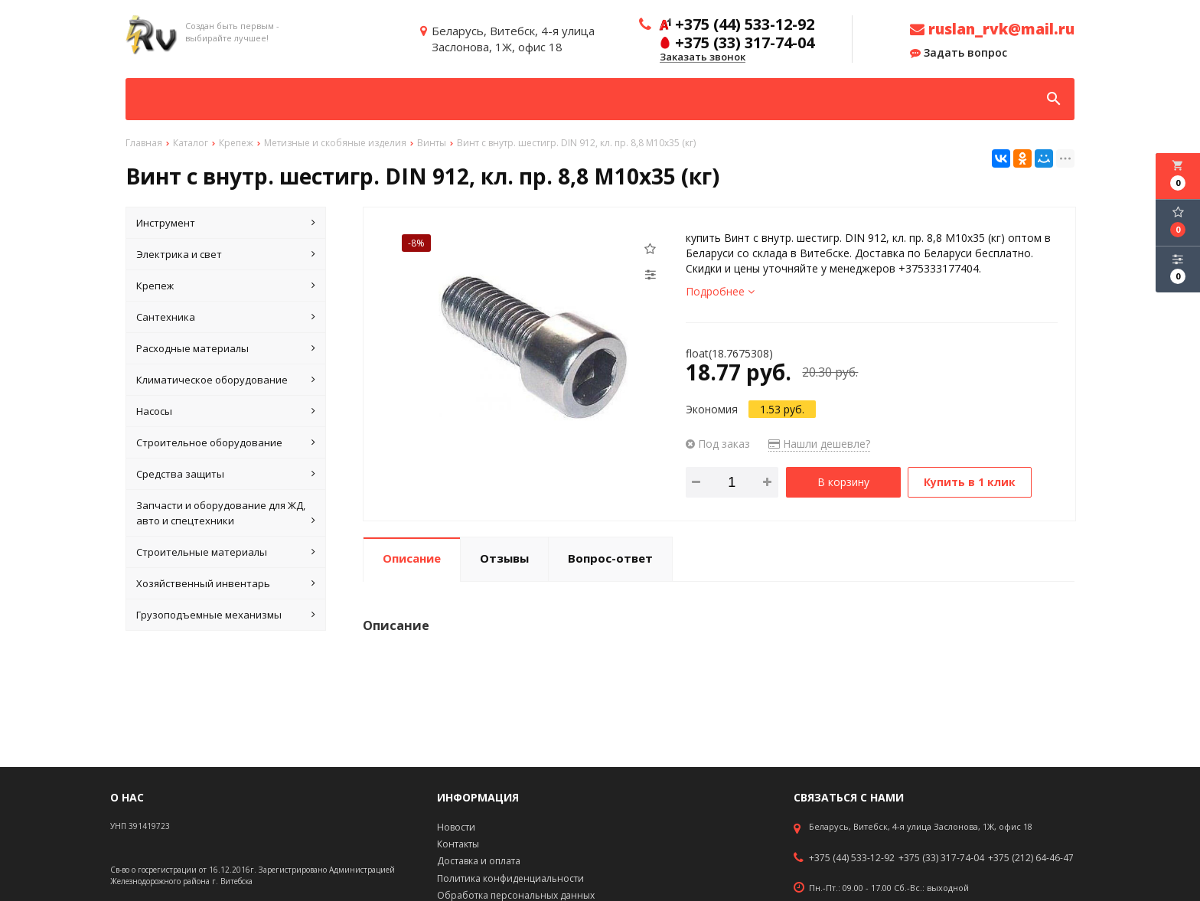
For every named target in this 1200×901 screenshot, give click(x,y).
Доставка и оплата (478, 860)
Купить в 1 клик (970, 482)
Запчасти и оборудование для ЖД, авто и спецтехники (225, 513)
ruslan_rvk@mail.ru (992, 29)
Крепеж (225, 285)
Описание (412, 558)
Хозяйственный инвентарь (225, 583)
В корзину (843, 482)
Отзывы (504, 558)
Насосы (225, 411)
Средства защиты (225, 474)
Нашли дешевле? (819, 443)
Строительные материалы (225, 552)
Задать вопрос (958, 52)
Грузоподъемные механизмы (225, 614)
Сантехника (225, 317)
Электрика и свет (225, 254)
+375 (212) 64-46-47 (1031, 858)
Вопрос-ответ (610, 558)
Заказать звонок (702, 57)
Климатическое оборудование (225, 379)
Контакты (458, 843)
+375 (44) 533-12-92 (852, 858)
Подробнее (720, 291)
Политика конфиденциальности (510, 878)
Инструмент (225, 222)
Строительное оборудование (225, 442)
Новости (456, 827)
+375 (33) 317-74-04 (941, 858)
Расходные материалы (225, 348)
